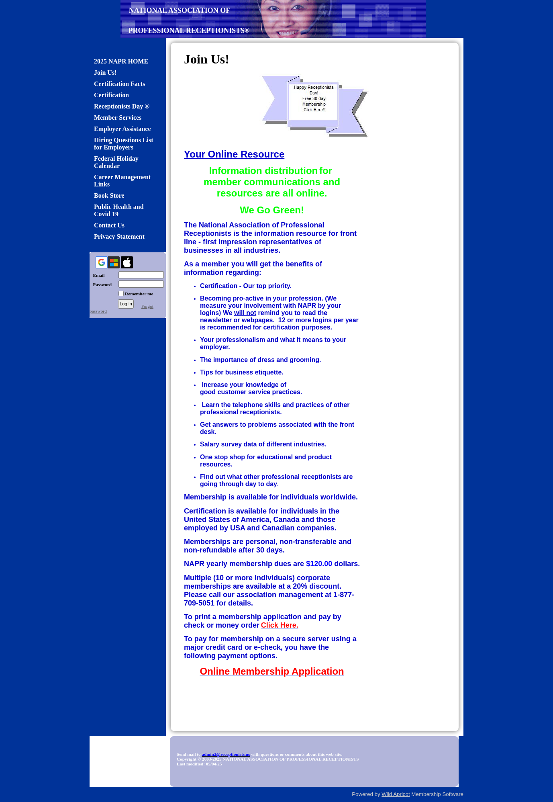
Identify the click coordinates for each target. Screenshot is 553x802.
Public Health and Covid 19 (119, 210)
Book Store (109, 195)
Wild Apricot (396, 794)
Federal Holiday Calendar (116, 162)
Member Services (117, 117)
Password (101, 284)
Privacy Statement (119, 236)
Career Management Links (122, 181)
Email (97, 275)
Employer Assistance (122, 128)
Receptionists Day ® (121, 106)
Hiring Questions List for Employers (123, 144)
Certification (111, 95)
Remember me (139, 293)
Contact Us (109, 225)
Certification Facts (119, 83)
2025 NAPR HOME (121, 61)
